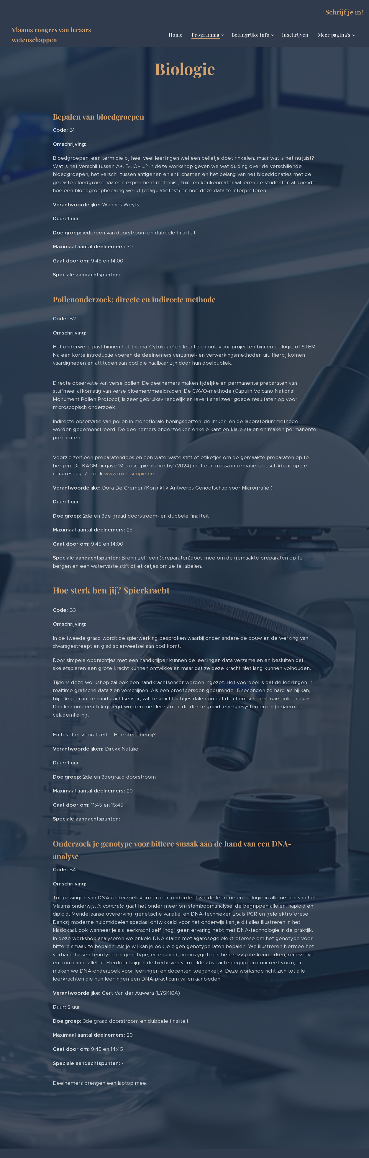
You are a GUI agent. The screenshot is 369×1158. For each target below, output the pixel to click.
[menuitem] (177, 34)
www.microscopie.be (129, 473)
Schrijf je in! (344, 12)
